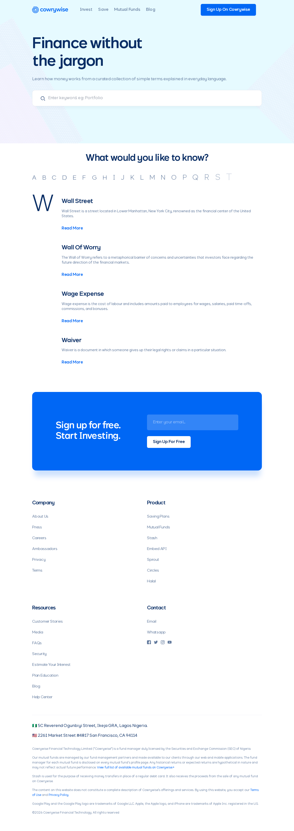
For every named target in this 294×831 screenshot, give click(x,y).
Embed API (157, 549)
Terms (37, 570)
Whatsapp (156, 632)
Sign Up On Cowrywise (228, 10)
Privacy (38, 560)
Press (37, 527)
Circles (153, 570)
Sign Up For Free (169, 442)
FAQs (37, 643)
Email (151, 621)
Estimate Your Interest (51, 665)
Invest (86, 10)
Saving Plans (158, 516)
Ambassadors (44, 549)
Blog (150, 10)
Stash (152, 538)
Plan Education (45, 675)
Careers (39, 538)
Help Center (42, 697)
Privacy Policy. (59, 795)
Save (103, 10)
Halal (151, 581)
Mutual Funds (127, 10)
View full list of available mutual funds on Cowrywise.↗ (135, 767)
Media (37, 632)
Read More (72, 228)
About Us (40, 516)
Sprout (153, 560)
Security (39, 654)
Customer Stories (47, 621)
